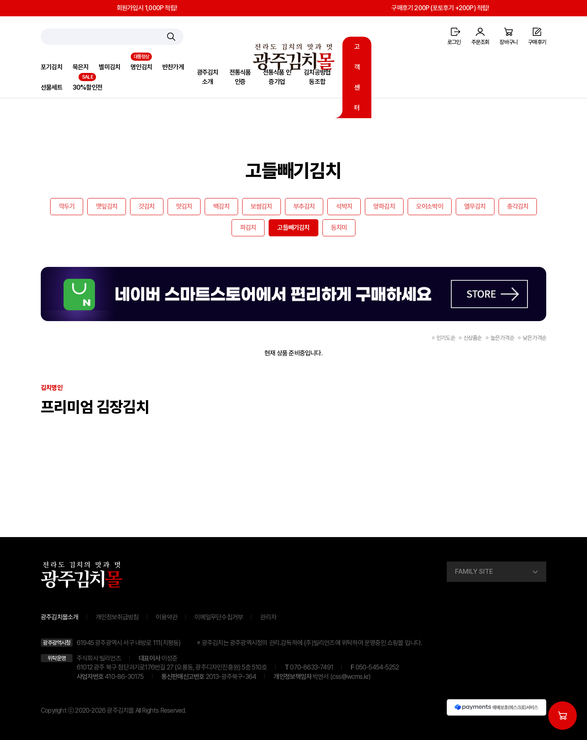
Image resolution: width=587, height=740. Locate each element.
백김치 (221, 206)
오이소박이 (429, 206)
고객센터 (357, 77)
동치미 (339, 227)
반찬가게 (173, 67)
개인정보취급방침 (117, 617)
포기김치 (51, 67)
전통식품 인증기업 (277, 77)
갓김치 (147, 206)
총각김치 (518, 206)
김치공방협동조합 (317, 77)
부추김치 (304, 206)
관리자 (268, 617)
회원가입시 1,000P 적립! (147, 8)
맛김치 (184, 206)
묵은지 (81, 67)
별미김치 (109, 67)
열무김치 (475, 206)
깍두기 (67, 206)
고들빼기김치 (293, 227)
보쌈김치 (261, 206)
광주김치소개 (207, 77)
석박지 (344, 206)
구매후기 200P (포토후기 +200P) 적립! (440, 8)
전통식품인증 (240, 77)
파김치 (248, 227)
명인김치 (141, 67)
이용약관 (166, 617)
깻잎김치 (106, 206)
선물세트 (51, 87)
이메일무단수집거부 (218, 617)
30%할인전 (87, 87)
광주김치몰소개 (59, 617)
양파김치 (384, 206)
